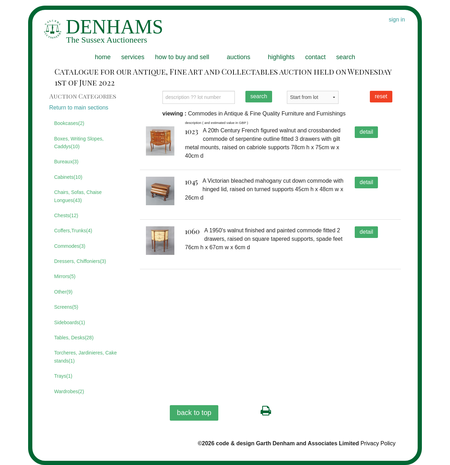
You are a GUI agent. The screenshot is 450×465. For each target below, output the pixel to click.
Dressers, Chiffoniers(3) (80, 261)
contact (315, 57)
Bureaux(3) (66, 161)
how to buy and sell (182, 57)
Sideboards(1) (69, 322)
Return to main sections (78, 108)
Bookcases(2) (69, 123)
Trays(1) (63, 376)
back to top (194, 412)
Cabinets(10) (68, 177)
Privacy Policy (378, 443)
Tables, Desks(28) (74, 337)
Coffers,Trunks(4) (73, 230)
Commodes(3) (69, 246)
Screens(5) (66, 307)
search (345, 57)
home (103, 57)
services (132, 57)
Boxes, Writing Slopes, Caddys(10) (79, 142)
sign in (397, 20)
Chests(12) (66, 215)
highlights (281, 57)
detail (366, 132)
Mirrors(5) (65, 276)
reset (381, 96)
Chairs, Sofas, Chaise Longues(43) (78, 196)
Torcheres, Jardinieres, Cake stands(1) (85, 356)
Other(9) (63, 292)
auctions (238, 57)
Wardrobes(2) (69, 391)
